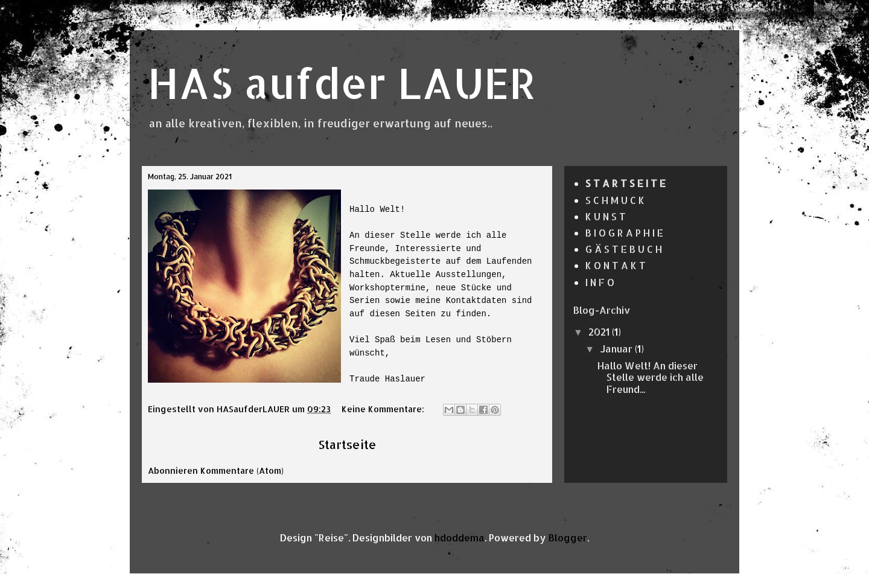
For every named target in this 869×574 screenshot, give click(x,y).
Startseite (347, 444)
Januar (617, 348)
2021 (600, 331)
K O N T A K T (615, 265)
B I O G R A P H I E (624, 232)
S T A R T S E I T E (625, 183)
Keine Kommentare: (384, 409)
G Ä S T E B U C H (623, 249)
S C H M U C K (615, 200)
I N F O (599, 282)
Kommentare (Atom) (242, 470)
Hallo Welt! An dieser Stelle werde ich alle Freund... (650, 377)
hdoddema (459, 537)
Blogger (568, 537)
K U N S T (605, 216)
